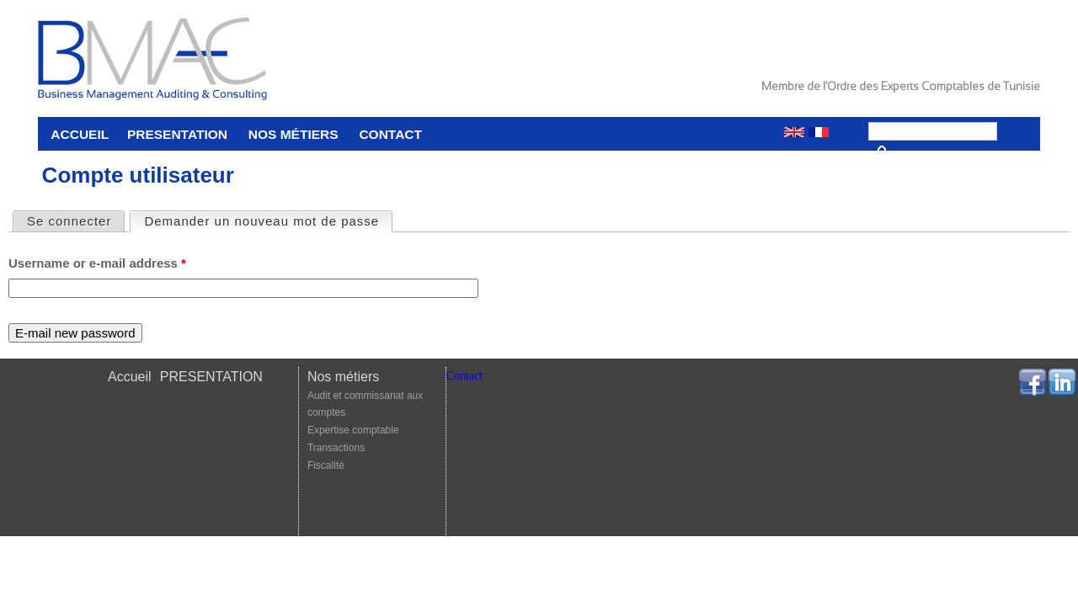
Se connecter (69, 221)
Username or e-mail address (97, 263)
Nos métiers (293, 134)
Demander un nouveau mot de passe (268, 220)
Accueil (80, 134)
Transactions (336, 448)
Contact (390, 134)
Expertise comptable (353, 430)
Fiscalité (325, 465)
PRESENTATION (177, 134)
